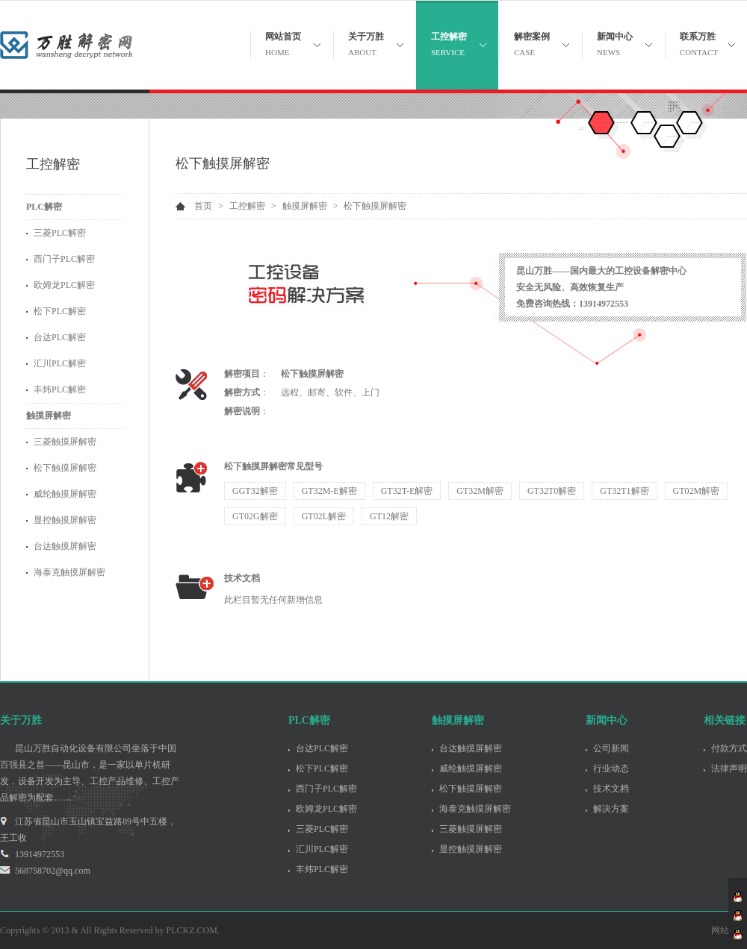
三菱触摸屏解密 (65, 441)
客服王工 (737, 898)
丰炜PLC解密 (60, 389)
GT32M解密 (479, 491)
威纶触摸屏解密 (65, 494)
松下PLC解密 (60, 311)
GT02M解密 (696, 491)
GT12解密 (389, 516)
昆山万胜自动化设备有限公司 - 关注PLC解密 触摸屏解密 (86, 45)
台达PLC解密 (60, 337)
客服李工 (737, 936)
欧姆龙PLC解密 (64, 285)
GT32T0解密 (551, 491)
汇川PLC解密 (60, 363)
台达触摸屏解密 (65, 546)
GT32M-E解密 (329, 491)
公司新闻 (611, 748)
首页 (203, 206)
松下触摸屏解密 (65, 468)
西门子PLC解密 (64, 259)
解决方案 (611, 809)
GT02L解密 (324, 516)
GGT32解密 (255, 491)
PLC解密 (44, 206)
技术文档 (611, 788)
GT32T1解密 (624, 491)
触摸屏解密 (48, 415)
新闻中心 (606, 720)
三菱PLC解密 (60, 233)
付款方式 (729, 748)
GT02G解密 (255, 516)
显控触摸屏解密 (65, 520)
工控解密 (53, 164)
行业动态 (611, 768)
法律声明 (729, 768)
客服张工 (737, 917)
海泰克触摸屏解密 (69, 572)
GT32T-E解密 (407, 491)
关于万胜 (21, 720)
